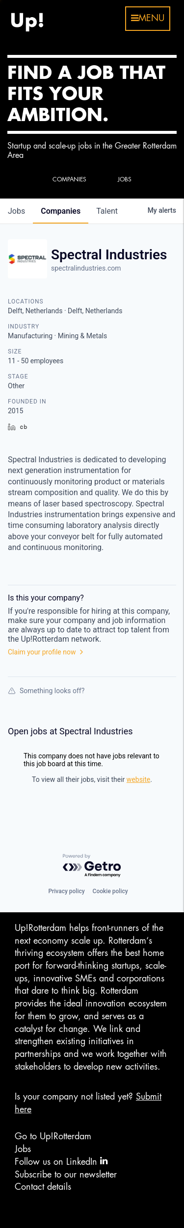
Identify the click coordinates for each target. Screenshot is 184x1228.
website (138, 779)
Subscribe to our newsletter (66, 1174)
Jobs (23, 1149)
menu (147, 18)
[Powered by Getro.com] (92, 866)
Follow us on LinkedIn (61, 1161)
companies (60, 211)
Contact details (43, 1186)
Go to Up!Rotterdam (53, 1136)
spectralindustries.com (86, 268)
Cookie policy (110, 891)
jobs (16, 211)
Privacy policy (66, 891)
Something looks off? (46, 691)
